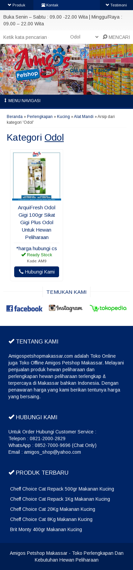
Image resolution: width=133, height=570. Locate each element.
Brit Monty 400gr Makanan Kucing (46, 529)
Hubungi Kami (37, 272)
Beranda (15, 116)
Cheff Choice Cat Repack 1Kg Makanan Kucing (60, 499)
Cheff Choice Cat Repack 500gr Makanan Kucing (62, 489)
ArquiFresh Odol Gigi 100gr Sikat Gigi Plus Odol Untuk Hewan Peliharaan (36, 222)
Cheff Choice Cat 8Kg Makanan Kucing (51, 519)
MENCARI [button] (116, 37)
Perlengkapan (40, 116)
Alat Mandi (84, 116)
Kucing (63, 116)
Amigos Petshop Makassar (39, 553)
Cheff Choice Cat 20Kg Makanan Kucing (52, 509)
